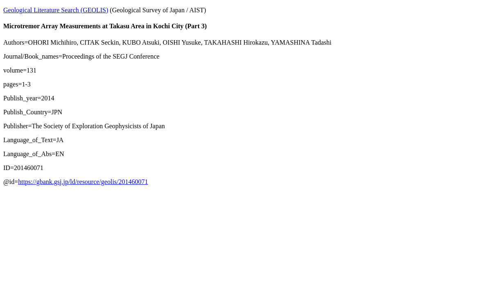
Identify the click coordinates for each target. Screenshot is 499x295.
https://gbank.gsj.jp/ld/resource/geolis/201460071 (83, 181)
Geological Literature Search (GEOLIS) (55, 10)
